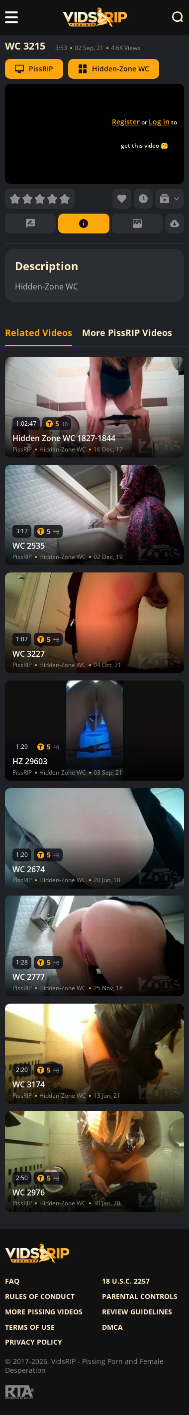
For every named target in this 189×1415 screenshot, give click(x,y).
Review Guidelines (137, 1311)
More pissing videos (44, 1311)
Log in (159, 121)
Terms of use (30, 1327)
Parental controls (140, 1296)
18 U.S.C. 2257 (126, 1281)
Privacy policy (33, 1342)
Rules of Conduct (40, 1296)
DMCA (112, 1327)
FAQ (12, 1281)
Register (126, 121)
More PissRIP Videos (127, 333)
